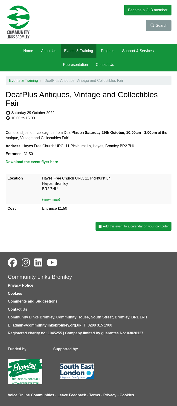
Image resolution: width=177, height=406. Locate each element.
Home (28, 51)
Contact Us (105, 65)
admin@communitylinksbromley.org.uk (46, 325)
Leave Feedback (72, 395)
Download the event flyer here (32, 162)
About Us (48, 51)
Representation (75, 65)
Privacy (109, 395)
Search (158, 25)
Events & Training (78, 51)
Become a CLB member (148, 10)
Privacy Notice (20, 285)
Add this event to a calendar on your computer (133, 226)
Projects (107, 51)
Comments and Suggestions (33, 301)
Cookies (15, 293)
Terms (94, 395)
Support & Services (138, 51)
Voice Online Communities (31, 395)
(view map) (51, 199)
